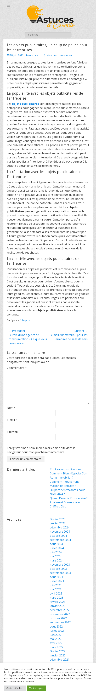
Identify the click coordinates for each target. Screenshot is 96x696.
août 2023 (56, 577)
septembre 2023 (60, 573)
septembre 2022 (60, 622)
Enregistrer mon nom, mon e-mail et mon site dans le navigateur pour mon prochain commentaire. (41, 450)
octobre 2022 (58, 618)
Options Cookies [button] (15, 688)
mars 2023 (56, 597)
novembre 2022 (60, 614)
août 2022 (56, 626)
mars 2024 (56, 560)
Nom (11, 408)
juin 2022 (55, 635)
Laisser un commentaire (59, 55)
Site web (12, 432)
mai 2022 (55, 639)
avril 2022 (56, 643)
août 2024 (56, 544)
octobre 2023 (58, 569)
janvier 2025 (57, 523)
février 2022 (57, 651)
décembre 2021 (59, 659)
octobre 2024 (58, 536)
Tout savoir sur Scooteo (65, 469)
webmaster (34, 55)
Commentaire (17, 368)
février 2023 (57, 602)
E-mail (12, 420)
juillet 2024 (57, 548)
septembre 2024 (60, 540)
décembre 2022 (59, 610)
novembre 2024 (60, 531)
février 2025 (57, 519)
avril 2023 (56, 593)
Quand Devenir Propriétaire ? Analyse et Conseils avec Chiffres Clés (69, 502)
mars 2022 (56, 647)
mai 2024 (55, 556)
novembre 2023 (60, 564)
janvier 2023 (57, 606)
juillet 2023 (57, 581)
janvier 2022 (57, 655)
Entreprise (25, 320)
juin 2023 (55, 585)
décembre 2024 (59, 527)
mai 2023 (55, 589)
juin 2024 (55, 552)
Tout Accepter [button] (36, 688)
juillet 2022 (57, 631)
